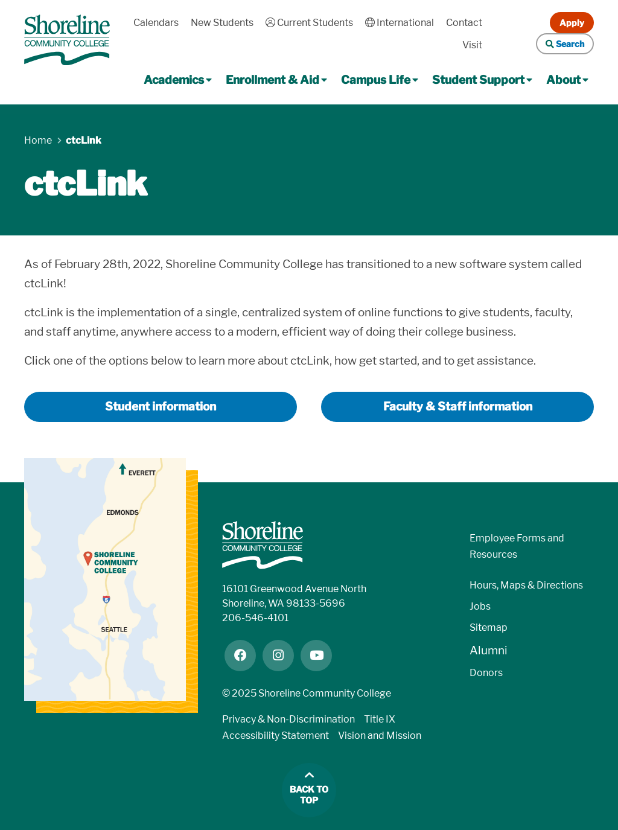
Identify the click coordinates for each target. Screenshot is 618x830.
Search (565, 44)
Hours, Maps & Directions (526, 585)
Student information (160, 406)
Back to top (309, 795)
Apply (571, 23)
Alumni (489, 650)
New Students (222, 22)
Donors (486, 672)
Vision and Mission (379, 735)
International (399, 22)
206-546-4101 (255, 618)
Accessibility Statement (275, 735)
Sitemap (489, 627)
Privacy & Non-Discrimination (288, 719)
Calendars (156, 22)
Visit (472, 45)
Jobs (480, 606)
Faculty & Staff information (457, 406)
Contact (464, 22)
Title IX (379, 719)
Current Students (309, 22)
